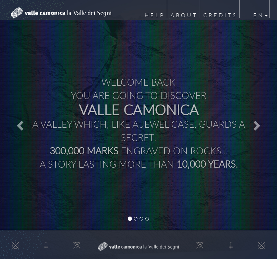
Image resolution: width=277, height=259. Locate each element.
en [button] (260, 15)
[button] (21, 125)
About (184, 15)
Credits (220, 15)
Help (155, 15)
